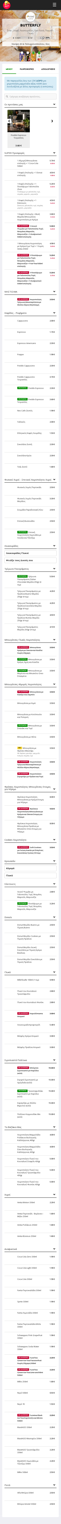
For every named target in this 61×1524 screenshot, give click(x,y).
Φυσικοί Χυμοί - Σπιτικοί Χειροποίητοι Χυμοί (27, 479)
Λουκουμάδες (11, 546)
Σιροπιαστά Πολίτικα (15, 1060)
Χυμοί (7, 1194)
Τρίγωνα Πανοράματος (16, 569)
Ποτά (7, 1485)
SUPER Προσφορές (14, 153)
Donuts (8, 917)
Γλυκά (9, 875)
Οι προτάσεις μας (13, 104)
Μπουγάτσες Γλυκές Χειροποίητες (22, 640)
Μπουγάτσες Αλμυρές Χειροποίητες (23, 684)
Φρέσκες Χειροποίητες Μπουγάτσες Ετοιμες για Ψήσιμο (27, 788)
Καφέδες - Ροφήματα (15, 313)
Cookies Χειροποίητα (15, 840)
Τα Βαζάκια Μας (12, 1127)
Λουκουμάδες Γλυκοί (17, 553)
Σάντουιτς (10, 884)
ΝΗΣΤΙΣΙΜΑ (10, 291)
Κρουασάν (9, 861)
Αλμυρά (10, 868)
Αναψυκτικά (10, 1249)
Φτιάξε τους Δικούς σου (19, 560)
